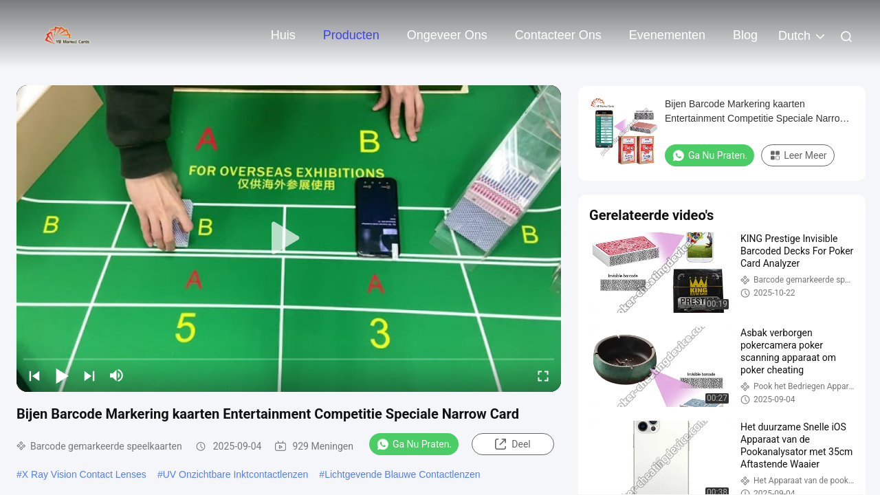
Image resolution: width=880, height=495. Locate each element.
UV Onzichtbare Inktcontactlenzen (236, 474)
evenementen (667, 35)
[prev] (34, 375)
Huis (283, 35)
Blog (745, 35)
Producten (351, 35)
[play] (289, 238)
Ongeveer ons (447, 35)
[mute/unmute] (117, 375)
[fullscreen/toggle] (543, 375)
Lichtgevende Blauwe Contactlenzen (402, 474)
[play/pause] (62, 375)
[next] (89, 375)
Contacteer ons (558, 35)
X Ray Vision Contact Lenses (84, 474)
